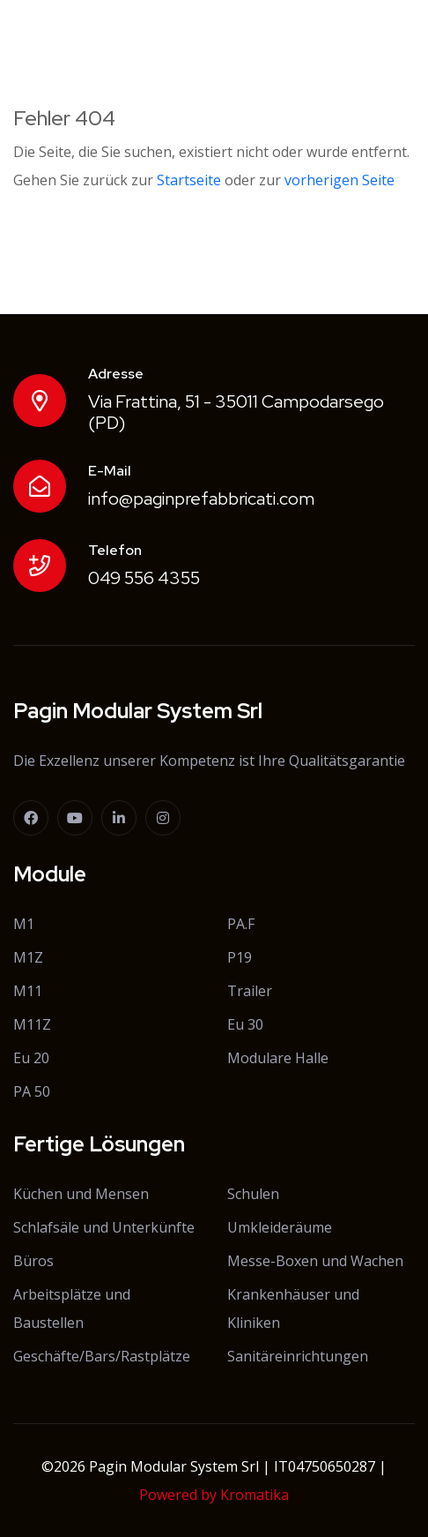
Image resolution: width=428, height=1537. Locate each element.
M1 (23, 923)
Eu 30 (245, 1024)
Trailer (249, 991)
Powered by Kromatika (214, 1494)
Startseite (189, 180)
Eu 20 (31, 1058)
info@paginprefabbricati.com (201, 498)
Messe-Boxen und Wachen (315, 1261)
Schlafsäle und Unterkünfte (104, 1227)
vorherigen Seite (339, 180)
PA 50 (31, 1091)
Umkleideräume (279, 1227)
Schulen (253, 1193)
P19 (239, 957)
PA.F (241, 923)
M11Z (32, 1024)
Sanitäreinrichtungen (297, 1356)
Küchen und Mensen (81, 1193)
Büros (33, 1261)
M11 (27, 991)
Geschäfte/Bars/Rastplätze (101, 1356)
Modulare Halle (277, 1058)
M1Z (28, 957)
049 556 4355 (144, 577)
